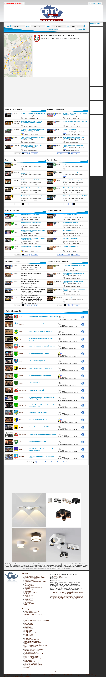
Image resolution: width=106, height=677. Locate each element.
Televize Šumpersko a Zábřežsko (33, 587)
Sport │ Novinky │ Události (32, 657)
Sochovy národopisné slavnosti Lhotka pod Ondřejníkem (66, 597)
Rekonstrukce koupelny (26, 676)
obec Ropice (28, 638)
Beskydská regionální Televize (32, 579)
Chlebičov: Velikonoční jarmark (71, 246)
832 (63, 461)
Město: (28, 26)
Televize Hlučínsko (29, 580)
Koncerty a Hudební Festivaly (32, 650)
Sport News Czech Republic (32, 656)
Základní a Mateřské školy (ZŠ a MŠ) (34, 653)
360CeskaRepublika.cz (31, 612)
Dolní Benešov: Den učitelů (36, 390)
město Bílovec (28, 627)
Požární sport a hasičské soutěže (33, 666)
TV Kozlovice (28, 591)
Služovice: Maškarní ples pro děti (38, 419)
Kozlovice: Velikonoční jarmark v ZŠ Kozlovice (42, 346)
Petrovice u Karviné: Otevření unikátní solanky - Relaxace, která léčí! (33, 239)
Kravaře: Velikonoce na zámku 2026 (39, 427)
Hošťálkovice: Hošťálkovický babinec (72, 172)
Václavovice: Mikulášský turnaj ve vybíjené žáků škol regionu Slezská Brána (74, 138)
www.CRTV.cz (57, 576)
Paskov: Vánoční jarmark (69, 129)
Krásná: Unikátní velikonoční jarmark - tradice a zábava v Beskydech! (42, 449)
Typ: (68, 26)
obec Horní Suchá (29, 634)
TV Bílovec (27, 588)
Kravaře (21, 427)
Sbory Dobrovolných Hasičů (32, 663)
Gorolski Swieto (63, 599)
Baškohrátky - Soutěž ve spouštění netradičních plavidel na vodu (67, 596)
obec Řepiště (28, 626)
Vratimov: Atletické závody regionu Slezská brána (74, 180)
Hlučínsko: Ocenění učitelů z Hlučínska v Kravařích (31, 180)
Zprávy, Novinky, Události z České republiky (36, 645)
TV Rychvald (28, 594)
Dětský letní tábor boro (9, 675)
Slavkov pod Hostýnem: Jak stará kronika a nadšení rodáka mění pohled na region (32, 122)
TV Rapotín (27, 596)
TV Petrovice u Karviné (31, 592)
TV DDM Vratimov (29, 603)
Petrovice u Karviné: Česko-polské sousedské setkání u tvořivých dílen (33, 231)
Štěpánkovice (22, 339)
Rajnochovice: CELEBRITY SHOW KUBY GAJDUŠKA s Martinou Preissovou (31, 146)
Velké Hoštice (22, 368)
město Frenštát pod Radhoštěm (33, 642)
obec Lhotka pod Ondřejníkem (32, 633)
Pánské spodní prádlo (79, 675)
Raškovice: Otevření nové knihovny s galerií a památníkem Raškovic (75, 114)
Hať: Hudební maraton (69, 230)
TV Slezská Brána (29, 595)
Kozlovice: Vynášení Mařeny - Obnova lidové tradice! (41, 457)
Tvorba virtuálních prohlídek (32, 611)
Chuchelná (21, 317)
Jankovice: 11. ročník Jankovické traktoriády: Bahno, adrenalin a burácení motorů (32, 130)
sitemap (54, 671)
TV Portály (25, 573)
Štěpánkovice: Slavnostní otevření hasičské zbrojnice (32, 188)
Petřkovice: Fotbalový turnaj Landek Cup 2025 (75, 195)
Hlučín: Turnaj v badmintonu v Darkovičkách (32, 164)
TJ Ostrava (27, 605)
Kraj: (8, 26)
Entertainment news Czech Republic (34, 649)
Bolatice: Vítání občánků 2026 (70, 222)
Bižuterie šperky (14, 676)
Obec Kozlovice (29, 623)
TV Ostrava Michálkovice (31, 637)
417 (51, 461)
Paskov (20, 361)
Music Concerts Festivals (31, 652)
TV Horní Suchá (29, 590)
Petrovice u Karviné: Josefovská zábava (31, 246)
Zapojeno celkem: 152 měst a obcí (14, 3)
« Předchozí (60, 153)
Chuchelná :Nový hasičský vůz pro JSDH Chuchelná (31, 172)
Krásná (20, 449)
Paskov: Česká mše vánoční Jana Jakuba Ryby (75, 121)
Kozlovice (21, 346)
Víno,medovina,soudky (23, 675)
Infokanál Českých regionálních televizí (35, 577)
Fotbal (26, 655)
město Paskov (28, 630)
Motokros (27, 667)
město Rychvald (29, 629)
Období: (48, 26)
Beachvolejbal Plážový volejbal (33, 659)
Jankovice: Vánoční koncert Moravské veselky (33, 113)
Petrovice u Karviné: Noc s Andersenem (31, 222)
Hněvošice (21, 442)
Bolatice (21, 412)
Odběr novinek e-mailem (95, 3)
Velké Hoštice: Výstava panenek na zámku (32, 195)
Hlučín (20, 331)
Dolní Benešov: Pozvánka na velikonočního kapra (42, 434)
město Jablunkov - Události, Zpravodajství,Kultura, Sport (32, 640)
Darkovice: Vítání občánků (70, 214)
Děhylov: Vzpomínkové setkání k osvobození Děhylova (74, 188)
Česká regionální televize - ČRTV (33, 576)
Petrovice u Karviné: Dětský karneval (30, 214)
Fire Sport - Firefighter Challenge (33, 664)
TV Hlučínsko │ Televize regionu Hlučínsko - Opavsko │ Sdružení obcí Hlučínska (36, 582)
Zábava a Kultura (29, 648)
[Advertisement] (46, 92)
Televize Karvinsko (29, 584)
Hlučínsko (21, 324)
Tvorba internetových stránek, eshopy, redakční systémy (44, 675)
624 (57, 461)
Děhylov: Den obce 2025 (69, 164)
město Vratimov (29, 624)
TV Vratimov (28, 602)
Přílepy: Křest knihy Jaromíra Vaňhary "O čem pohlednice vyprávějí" (33, 138)
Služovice (21, 420)
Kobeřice (21, 383)
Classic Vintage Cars (30, 661)
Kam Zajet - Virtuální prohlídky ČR (33, 614)
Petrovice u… (22, 353)
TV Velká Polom (29, 600)
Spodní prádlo (89, 675)
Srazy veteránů (28, 660)
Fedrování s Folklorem (74, 599)
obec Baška (28, 631)
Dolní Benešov (22, 390)
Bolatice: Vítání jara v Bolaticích (38, 412)
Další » (35, 153)
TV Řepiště (27, 599)
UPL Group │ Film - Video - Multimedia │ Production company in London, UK (68, 593)
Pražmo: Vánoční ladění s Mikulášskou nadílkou (73, 146)
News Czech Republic (30, 646)
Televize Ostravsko (29, 585)
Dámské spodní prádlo (66, 675)
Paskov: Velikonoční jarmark (37, 360)
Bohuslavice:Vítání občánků (70, 238)
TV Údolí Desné (29, 598)
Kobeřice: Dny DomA (34, 382)
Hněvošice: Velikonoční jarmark (37, 441)
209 (45, 461)
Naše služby (25, 609)
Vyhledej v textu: (53, 29)
